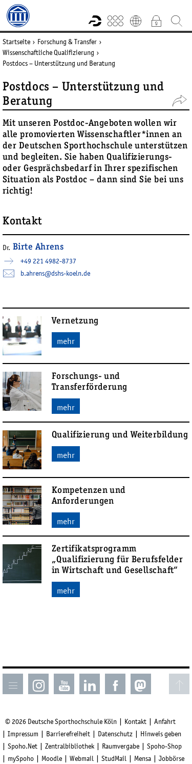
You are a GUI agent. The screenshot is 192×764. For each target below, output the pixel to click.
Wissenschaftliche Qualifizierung (48, 52)
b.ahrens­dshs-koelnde (55, 273)
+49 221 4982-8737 (48, 261)
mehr (66, 341)
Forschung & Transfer (67, 41)
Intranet (156, 20)
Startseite (16, 41)
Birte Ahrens (38, 247)
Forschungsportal (94, 20)
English (135, 20)
